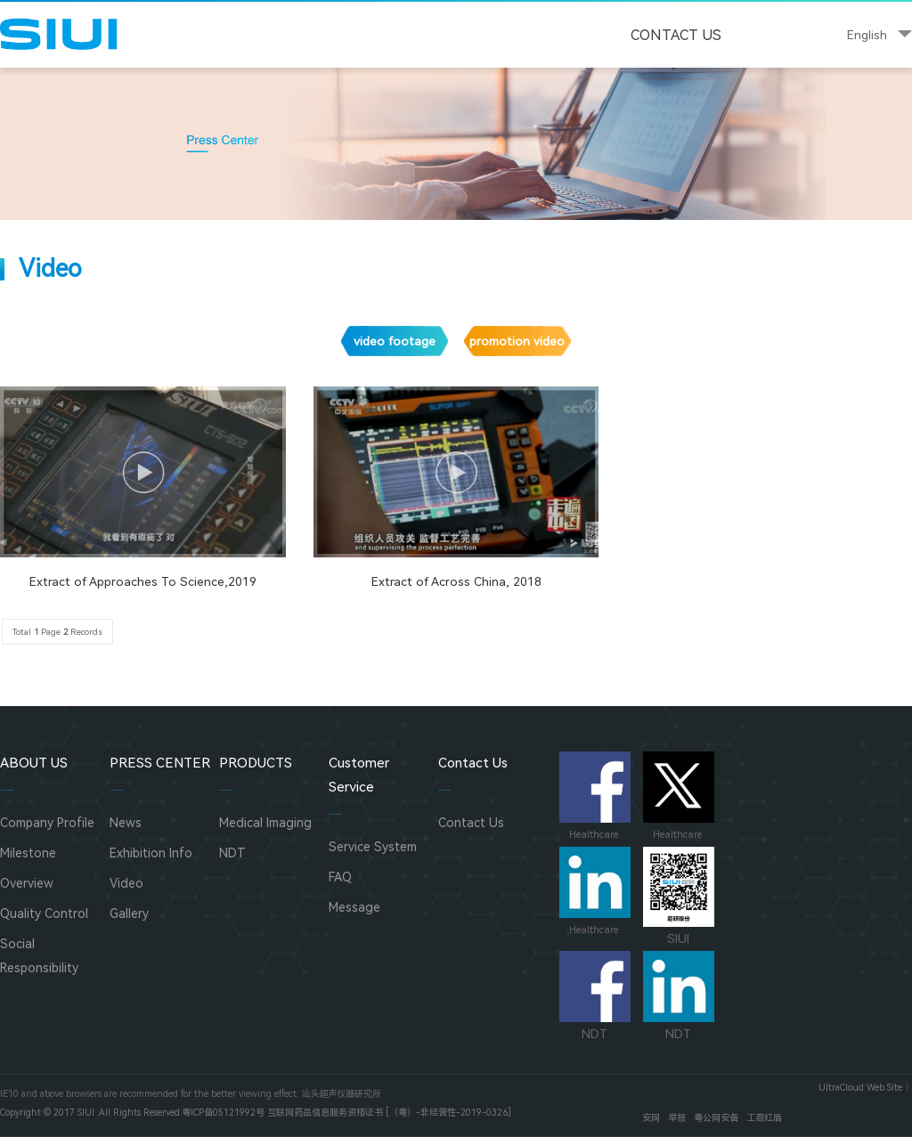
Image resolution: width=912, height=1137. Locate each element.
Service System (373, 847)
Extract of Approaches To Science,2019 (142, 581)
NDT (232, 853)
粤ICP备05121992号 (223, 1112)
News (126, 823)
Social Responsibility (39, 956)
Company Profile (47, 823)
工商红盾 (764, 1118)
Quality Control (44, 913)
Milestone (28, 853)
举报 (677, 1118)
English (867, 35)
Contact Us (676, 35)
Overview (26, 883)
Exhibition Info (151, 853)
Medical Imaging (265, 823)
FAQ (340, 877)
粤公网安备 (716, 1118)
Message (354, 907)
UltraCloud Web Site (860, 1087)
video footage (395, 341)
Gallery (129, 913)
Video (126, 883)
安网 (651, 1118)
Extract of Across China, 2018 (456, 581)
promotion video (517, 341)
